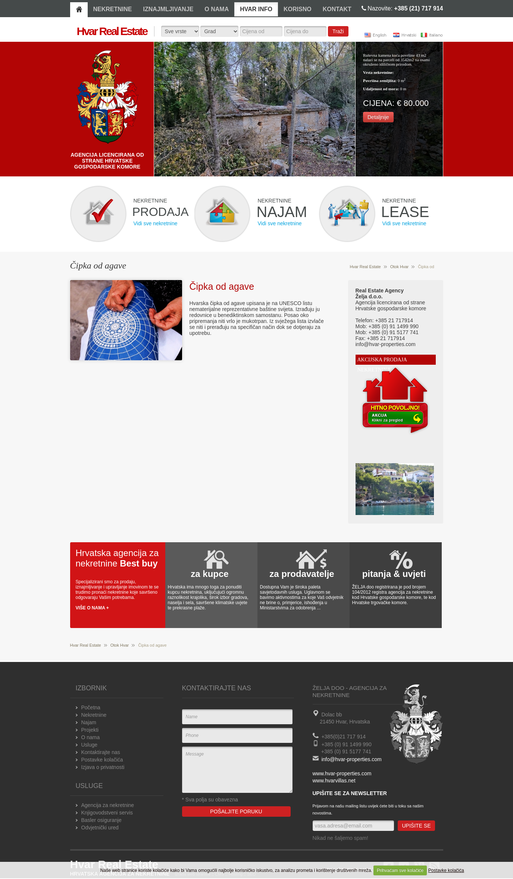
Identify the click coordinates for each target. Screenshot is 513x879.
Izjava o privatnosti (103, 767)
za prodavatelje (301, 574)
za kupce (209, 574)
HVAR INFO (256, 9)
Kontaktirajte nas (100, 752)
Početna (90, 707)
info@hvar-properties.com (351, 759)
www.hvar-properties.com (342, 773)
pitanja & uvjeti (394, 574)
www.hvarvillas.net (334, 781)
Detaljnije (378, 117)
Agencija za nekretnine (107, 805)
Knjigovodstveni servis (107, 813)
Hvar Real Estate (365, 266)
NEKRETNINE (112, 9)
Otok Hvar (399, 266)
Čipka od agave (222, 286)
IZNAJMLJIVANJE (168, 9)
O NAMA (216, 9)
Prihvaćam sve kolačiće (400, 870)
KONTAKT (337, 9)
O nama (90, 737)
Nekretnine (94, 715)
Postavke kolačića (446, 870)
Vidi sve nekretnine (156, 223)
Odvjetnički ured (100, 828)
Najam (88, 722)
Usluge (89, 745)
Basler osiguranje (101, 820)
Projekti (90, 730)
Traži (338, 31)
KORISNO (298, 9)
